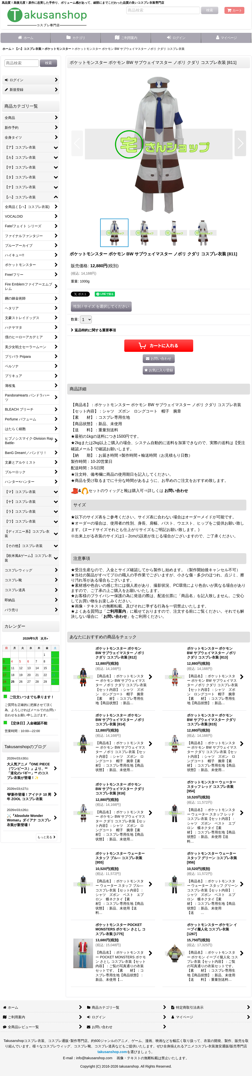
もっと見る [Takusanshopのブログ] (46, 837)
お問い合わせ (176, 491)
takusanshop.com (112, 1052)
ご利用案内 (116, 611)
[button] (77, 143)
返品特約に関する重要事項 (93, 330)
